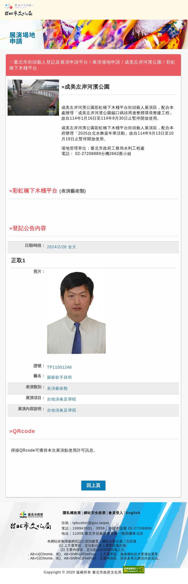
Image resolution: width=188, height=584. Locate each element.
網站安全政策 (95, 513)
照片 (37, 271)
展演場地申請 (106, 62)
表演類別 (33, 387)
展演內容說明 (29, 409)
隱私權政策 (72, 513)
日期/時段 (33, 245)
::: (11, 61)
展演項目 (33, 398)
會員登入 (115, 513)
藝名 (37, 376)
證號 (37, 366)
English (133, 513)
